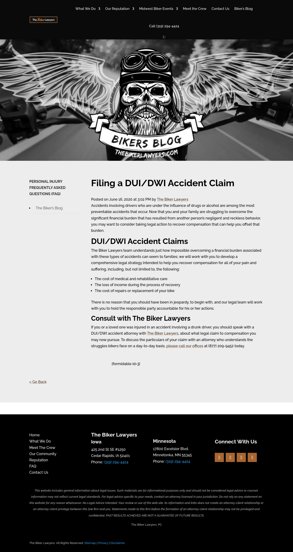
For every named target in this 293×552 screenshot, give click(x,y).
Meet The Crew (42, 447)
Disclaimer (117, 543)
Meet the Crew (194, 9)
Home (34, 435)
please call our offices (184, 346)
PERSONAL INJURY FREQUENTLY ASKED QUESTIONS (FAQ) (47, 187)
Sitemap (90, 543)
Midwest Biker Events (156, 9)
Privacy (103, 543)
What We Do (85, 9)
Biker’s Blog (243, 9)
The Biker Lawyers (172, 199)
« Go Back (38, 382)
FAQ (32, 466)
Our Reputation (117, 9)
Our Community (42, 454)
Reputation (38, 460)
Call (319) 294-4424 (164, 26)
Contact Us (220, 9)
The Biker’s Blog (49, 208)
